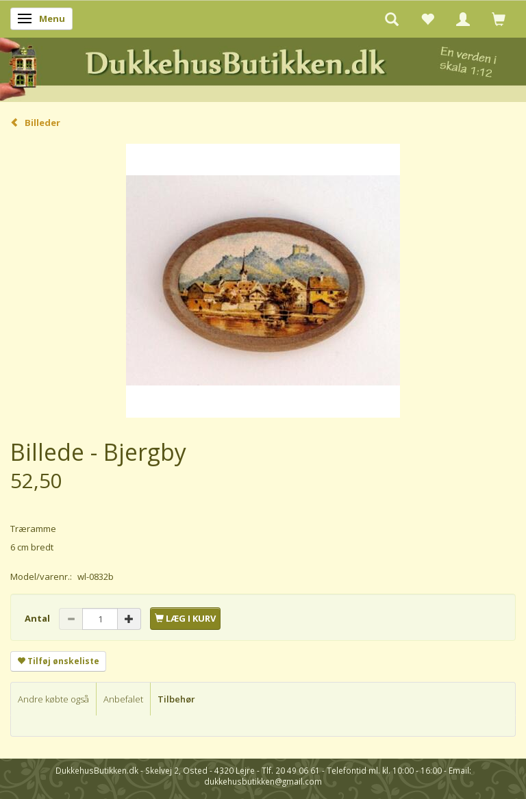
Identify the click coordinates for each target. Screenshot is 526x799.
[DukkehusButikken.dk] (263, 67)
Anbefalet (123, 699)
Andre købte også (53, 699)
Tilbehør (176, 699)
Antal (38, 618)
